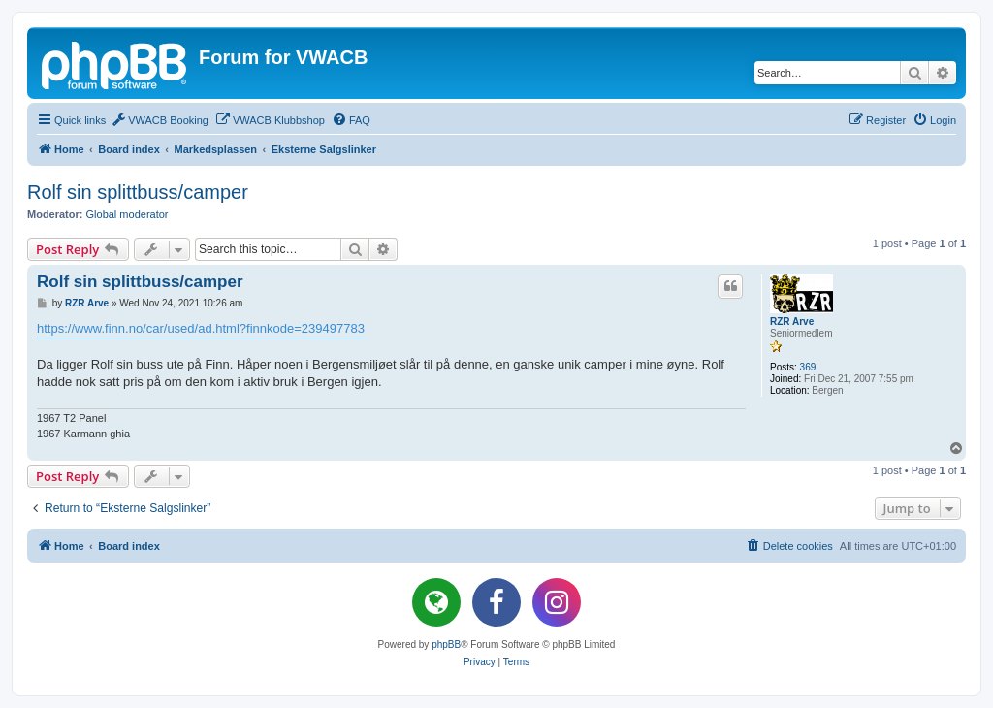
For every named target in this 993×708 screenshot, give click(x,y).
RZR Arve (792, 321)
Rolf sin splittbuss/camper (137, 192)
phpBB (446, 644)
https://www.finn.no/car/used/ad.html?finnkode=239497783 (201, 328)
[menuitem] (159, 120)
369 (808, 367)
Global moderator (127, 214)
